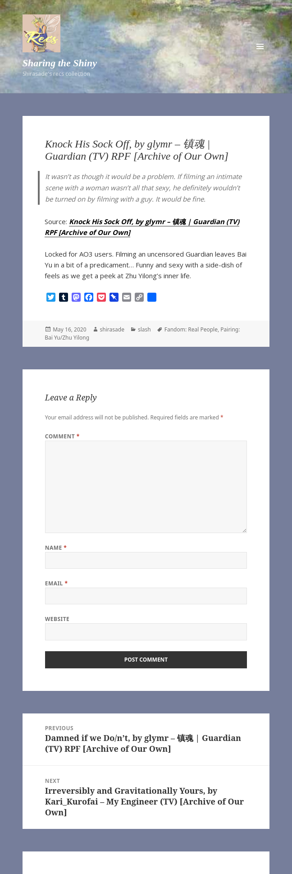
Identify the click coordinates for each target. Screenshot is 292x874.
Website (57, 619)
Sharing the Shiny (60, 63)
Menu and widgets (260, 46)
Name (56, 548)
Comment (62, 436)
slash (144, 329)
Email (56, 583)
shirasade (112, 329)
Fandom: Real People (191, 329)
